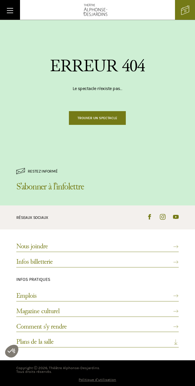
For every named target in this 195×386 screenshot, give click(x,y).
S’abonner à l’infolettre (50, 186)
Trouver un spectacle (97, 118)
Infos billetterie (97, 261)
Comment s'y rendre (97, 326)
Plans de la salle (97, 341)
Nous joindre (97, 246)
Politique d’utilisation (97, 379)
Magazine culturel (97, 311)
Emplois (97, 295)
